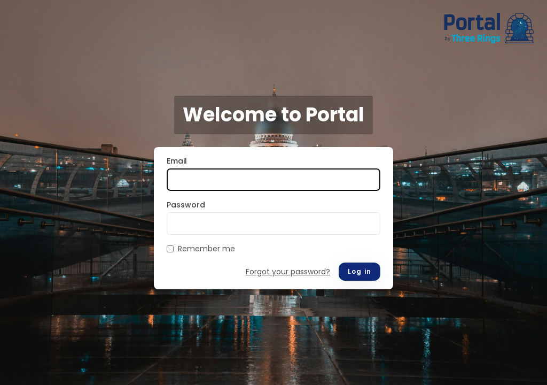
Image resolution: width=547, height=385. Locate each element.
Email (177, 161)
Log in (359, 271)
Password (186, 204)
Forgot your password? (288, 271)
